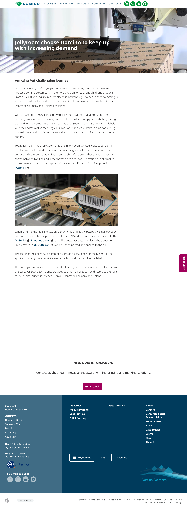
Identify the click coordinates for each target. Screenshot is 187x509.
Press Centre (153, 421)
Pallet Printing (77, 418)
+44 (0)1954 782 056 (19, 456)
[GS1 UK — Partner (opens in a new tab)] (18, 464)
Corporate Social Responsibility (155, 415)
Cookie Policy (174, 499)
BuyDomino (82, 457)
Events (149, 433)
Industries (75, 405)
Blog (148, 437)
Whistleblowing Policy (118, 499)
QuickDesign (42, 245)
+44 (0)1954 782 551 (19, 447)
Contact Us (115, 3)
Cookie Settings (175, 502)
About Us (151, 442)
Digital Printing (116, 405)
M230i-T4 (20, 167)
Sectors (50, 3)
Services (83, 3)
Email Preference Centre (155, 502)
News (149, 425)
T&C (164, 499)
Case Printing (77, 413)
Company (98, 3)
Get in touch (92, 386)
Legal (132, 499)
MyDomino (120, 457)
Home (149, 405)
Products (66, 3)
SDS (103, 457)
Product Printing (79, 409)
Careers (150, 409)
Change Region (25, 500)
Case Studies (153, 429)
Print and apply (40, 240)
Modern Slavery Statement (149, 499)
